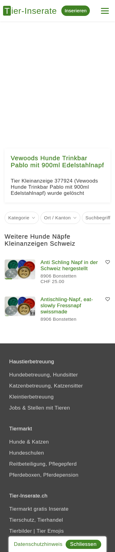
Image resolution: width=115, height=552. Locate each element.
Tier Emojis (50, 531)
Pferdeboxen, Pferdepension (44, 475)
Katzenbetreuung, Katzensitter (46, 386)
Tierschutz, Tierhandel (36, 520)
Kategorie (18, 217)
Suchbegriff (97, 217)
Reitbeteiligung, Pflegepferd (43, 464)
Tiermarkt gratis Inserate (39, 509)
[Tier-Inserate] (32, 10)
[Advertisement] (57, 82)
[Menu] (105, 8)
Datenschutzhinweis (38, 544)
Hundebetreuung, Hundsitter (43, 375)
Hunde (17, 442)
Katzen (40, 442)
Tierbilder (20, 531)
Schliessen (83, 544)
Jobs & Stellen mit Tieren (39, 408)
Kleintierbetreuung (31, 397)
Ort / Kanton (57, 217)
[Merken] (107, 262)
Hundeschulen (26, 453)
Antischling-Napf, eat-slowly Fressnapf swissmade (66, 306)
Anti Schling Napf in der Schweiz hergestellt (69, 265)
